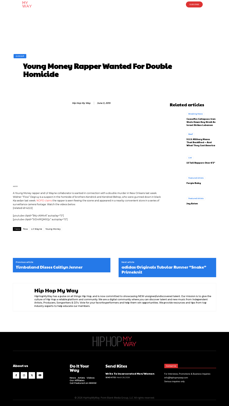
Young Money (53, 229)
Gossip (20, 56)
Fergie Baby (194, 182)
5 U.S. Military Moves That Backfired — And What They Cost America (201, 142)
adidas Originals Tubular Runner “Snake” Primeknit (164, 269)
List (190, 158)
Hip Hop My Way (81, 103)
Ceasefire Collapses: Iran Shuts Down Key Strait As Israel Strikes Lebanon (201, 121)
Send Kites (110, 377)
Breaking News (195, 114)
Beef (190, 134)
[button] (114, 4)
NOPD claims (44, 200)
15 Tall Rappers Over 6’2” (201, 162)
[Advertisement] (114, 32)
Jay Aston (192, 203)
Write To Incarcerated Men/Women (130, 373)
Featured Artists (196, 178)
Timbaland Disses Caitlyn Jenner (49, 266)
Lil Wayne (36, 229)
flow (25, 229)
